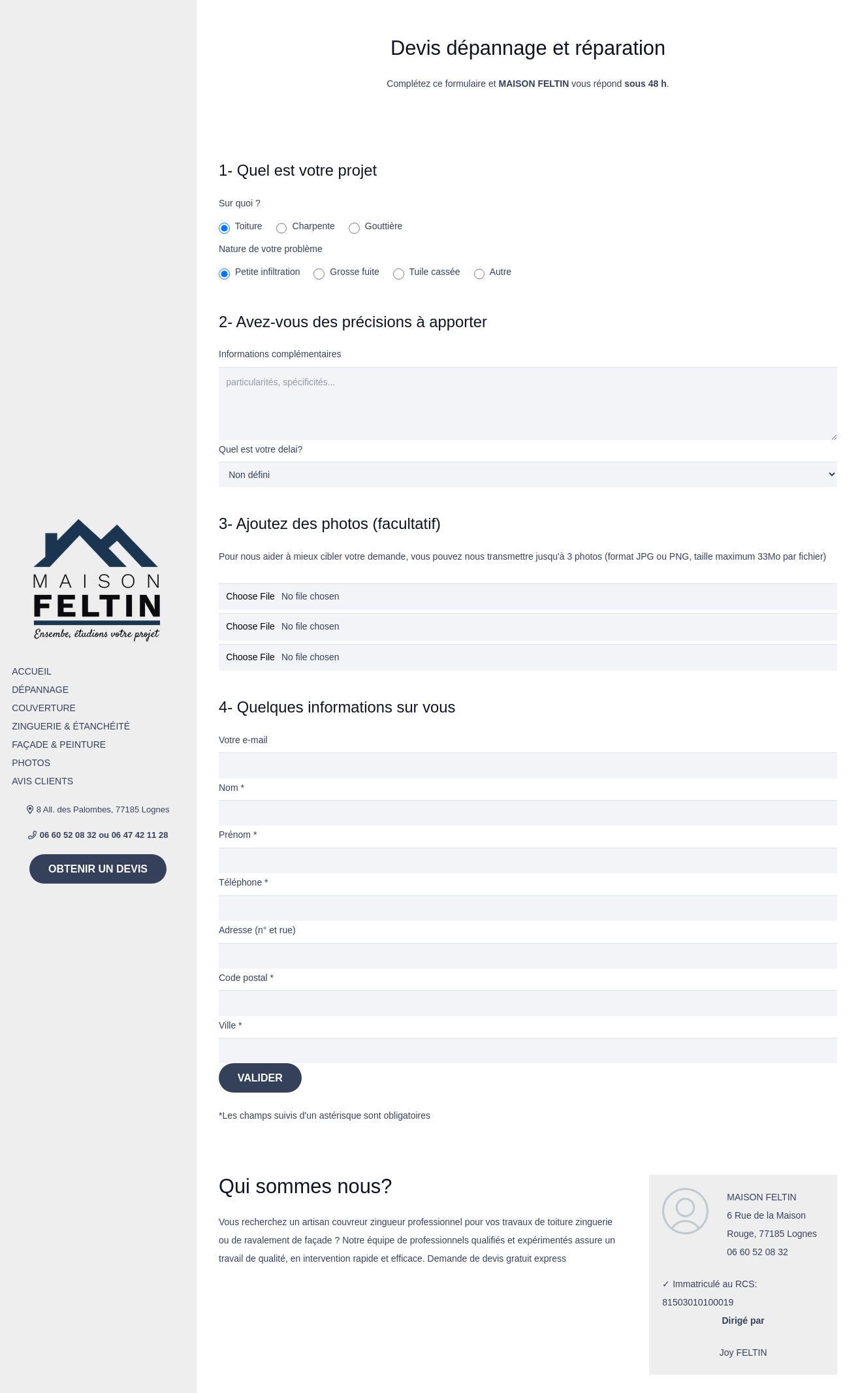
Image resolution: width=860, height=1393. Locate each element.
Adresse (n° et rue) (257, 930)
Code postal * (246, 977)
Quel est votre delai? (260, 449)
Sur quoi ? (240, 203)
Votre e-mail (243, 740)
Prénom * (238, 834)
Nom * (231, 787)
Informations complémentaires (280, 354)
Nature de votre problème (271, 249)
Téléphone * (243, 882)
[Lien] (98, 579)
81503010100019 (697, 1302)
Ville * (230, 1025)
